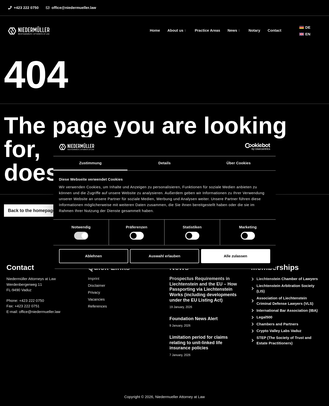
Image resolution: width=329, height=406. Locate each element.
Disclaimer (96, 285)
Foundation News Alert (193, 318)
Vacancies (96, 299)
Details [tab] (164, 163)
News (233, 30)
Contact (274, 30)
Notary (254, 30)
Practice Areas (207, 30)
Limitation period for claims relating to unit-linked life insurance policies (198, 342)
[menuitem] (305, 27)
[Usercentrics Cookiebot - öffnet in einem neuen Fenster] (248, 146)
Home (154, 30)
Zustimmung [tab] (90, 163)
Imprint (93, 278)
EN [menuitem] (307, 34)
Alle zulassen (235, 256)
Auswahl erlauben (164, 256)
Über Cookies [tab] (238, 163)
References (97, 306)
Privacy (94, 292)
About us (176, 30)
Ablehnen (93, 256)
